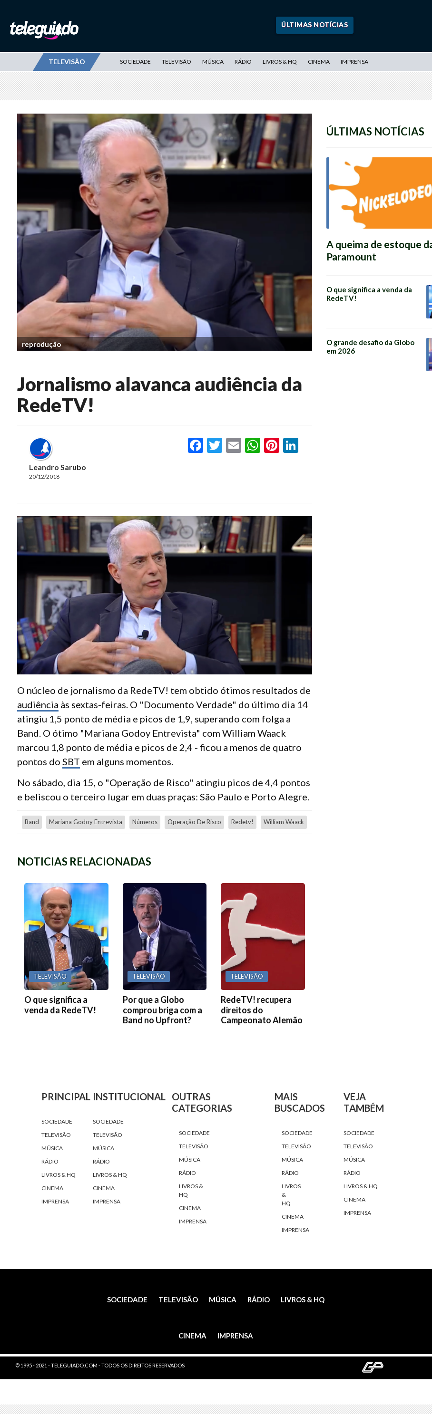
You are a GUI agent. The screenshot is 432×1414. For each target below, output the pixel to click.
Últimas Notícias (314, 24)
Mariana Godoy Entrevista (85, 822)
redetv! (242, 822)
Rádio (243, 61)
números (144, 822)
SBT (71, 761)
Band (32, 822)
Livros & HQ (280, 61)
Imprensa (354, 61)
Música (213, 61)
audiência (38, 704)
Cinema (319, 61)
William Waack (284, 822)
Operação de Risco (194, 822)
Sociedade (135, 61)
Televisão (176, 61)
